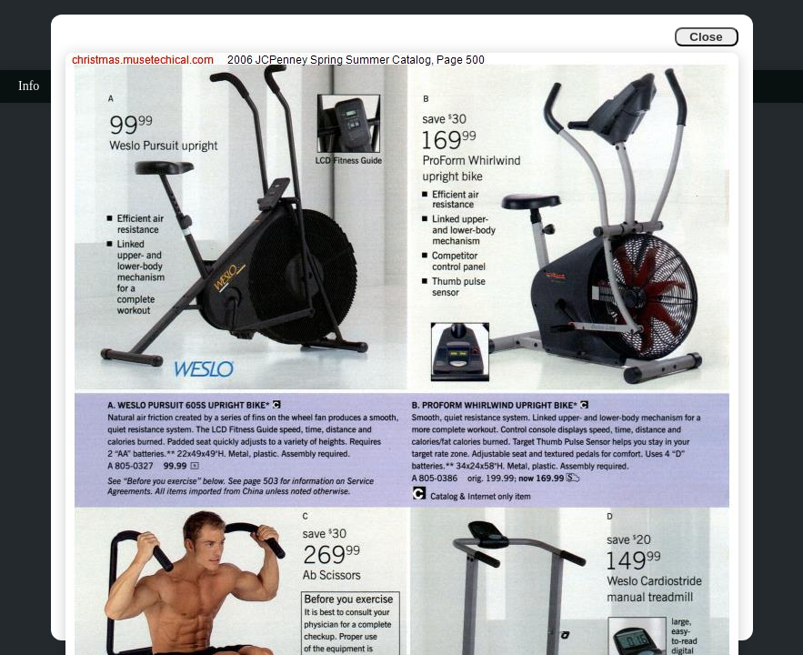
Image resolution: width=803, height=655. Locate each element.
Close (705, 37)
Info (28, 86)
